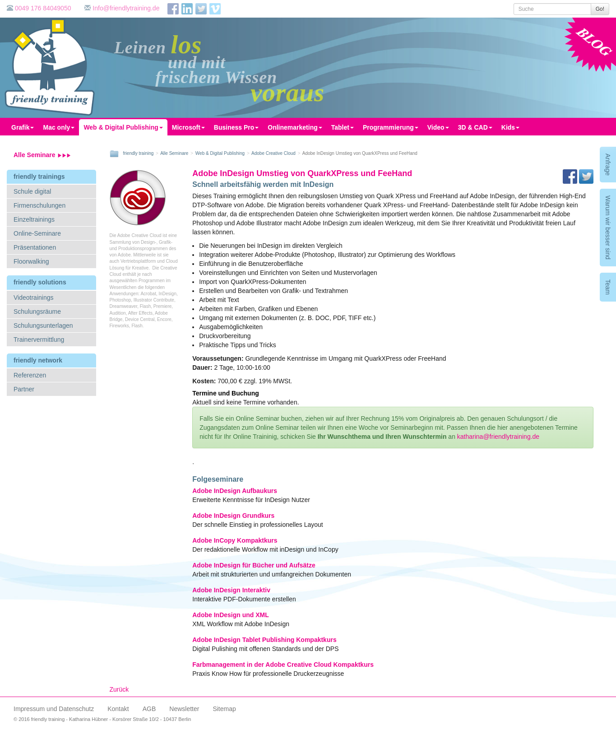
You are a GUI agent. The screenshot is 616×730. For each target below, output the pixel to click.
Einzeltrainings (34, 219)
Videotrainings (33, 297)
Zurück (119, 689)
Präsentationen (35, 247)
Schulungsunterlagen (43, 325)
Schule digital (32, 191)
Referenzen (30, 375)
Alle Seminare (42, 154)
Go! (600, 9)
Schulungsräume (37, 311)
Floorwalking (31, 261)
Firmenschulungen (39, 205)
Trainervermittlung (39, 339)
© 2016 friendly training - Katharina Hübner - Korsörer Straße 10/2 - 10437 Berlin (102, 719)
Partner (24, 389)
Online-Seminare (37, 233)
